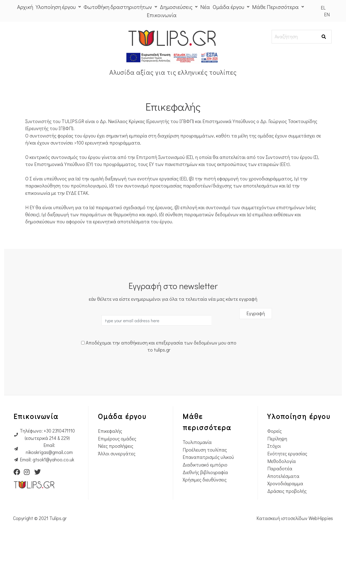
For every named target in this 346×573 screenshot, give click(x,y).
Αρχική (25, 6)
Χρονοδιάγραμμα (285, 507)
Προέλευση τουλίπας (205, 474)
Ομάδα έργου (231, 6)
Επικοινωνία (162, 14)
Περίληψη (277, 462)
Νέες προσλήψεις (115, 470)
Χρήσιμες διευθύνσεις (205, 503)
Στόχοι (274, 470)
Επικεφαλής (110, 455)
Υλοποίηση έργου (58, 6)
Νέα (205, 6)
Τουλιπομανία (197, 466)
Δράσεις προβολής (287, 515)
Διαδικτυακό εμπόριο (205, 489)
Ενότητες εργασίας (287, 477)
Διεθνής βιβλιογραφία (205, 496)
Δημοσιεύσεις (179, 6)
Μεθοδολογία (281, 485)
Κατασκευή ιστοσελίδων (282, 542)
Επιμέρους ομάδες (117, 462)
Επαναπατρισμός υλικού (208, 481)
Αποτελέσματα (283, 500)
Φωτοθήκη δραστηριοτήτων (120, 6)
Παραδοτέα (279, 492)
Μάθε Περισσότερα (278, 6)
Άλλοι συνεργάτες (116, 477)
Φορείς (274, 455)
